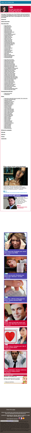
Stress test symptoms (8, 44)
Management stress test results (10, 66)
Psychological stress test (9, 42)
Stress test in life (7, 38)
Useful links (3, 138)
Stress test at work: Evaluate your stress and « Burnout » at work (14, 276)
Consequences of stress (9, 101)
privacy (11, 416)
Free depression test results (10, 86)
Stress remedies (7, 125)
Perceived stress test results (10, 69)
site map (15, 415)
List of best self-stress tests (9, 99)
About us (3, 134)
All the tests (8, 254)
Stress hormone (7, 126)
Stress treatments (8, 105)
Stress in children (7, 116)
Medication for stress (8, 102)
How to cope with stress (9, 111)
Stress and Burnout (8, 120)
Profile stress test (7, 36)
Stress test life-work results (9, 89)
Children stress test (8, 37)
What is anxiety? (7, 118)
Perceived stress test (8, 35)
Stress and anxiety (8, 121)
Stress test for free (8, 29)
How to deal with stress (9, 109)
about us (19, 415)
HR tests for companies (6, 130)
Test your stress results (9, 80)
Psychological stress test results (10, 76)
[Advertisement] (16, 153)
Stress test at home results (9, 73)
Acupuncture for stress (9, 122)
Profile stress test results (9, 70)
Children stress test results (9, 71)
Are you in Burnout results (9, 82)
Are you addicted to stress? (9, 34)
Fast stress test (7, 27)
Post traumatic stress (8, 115)
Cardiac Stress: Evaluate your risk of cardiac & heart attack (15, 347)
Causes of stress (7, 106)
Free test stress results (9, 62)
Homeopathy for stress (9, 103)
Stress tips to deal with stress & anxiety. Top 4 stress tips (15, 98)
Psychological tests (8, 57)
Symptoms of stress (8, 104)
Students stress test (8, 50)
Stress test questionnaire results (10, 88)
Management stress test (9, 32)
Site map (3, 132)
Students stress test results (9, 84)
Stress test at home (8, 39)
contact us (24, 415)
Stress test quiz (7, 45)
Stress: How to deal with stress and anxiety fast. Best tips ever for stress (15, 323)
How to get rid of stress (9, 110)
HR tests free (7, 94)
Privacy (3, 136)
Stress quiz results (8, 87)
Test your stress (7, 46)
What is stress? (7, 117)
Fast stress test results (9, 61)
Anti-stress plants (7, 123)
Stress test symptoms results (10, 78)
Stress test (3, 19)
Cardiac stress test (8, 40)
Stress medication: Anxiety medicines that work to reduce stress (15, 370)
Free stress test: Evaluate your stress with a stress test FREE (15, 252)
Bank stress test (7, 54)
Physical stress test (8, 41)
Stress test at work (8, 30)
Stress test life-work (8, 56)
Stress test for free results (9, 63)
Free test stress (7, 28)
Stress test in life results (9, 72)
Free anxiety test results (9, 85)
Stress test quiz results (9, 79)
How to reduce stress (8, 112)
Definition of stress (8, 100)
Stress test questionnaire (9, 55)
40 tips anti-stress (8, 128)
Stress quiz (6, 53)
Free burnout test (7, 33)
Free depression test (8, 52)
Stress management (8, 114)
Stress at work (7, 119)
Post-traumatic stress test (9, 43)
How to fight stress (8, 113)
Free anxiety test (7, 51)
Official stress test (8, 26)
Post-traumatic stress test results (11, 77)
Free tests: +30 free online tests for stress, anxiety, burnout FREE (14, 299)
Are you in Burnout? (8, 47)
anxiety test (3, 415)
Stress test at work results (9, 65)
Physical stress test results (9, 75)
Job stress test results (8, 83)
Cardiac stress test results (9, 74)
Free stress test (7, 25)
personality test (10, 415)
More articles (8, 325)
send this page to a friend (18, 416)
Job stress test (7, 49)
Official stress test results (9, 60)
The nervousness (7, 108)
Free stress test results (9, 59)
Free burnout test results (9, 67)
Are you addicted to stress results (11, 68)
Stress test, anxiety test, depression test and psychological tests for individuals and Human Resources (15, 413)
